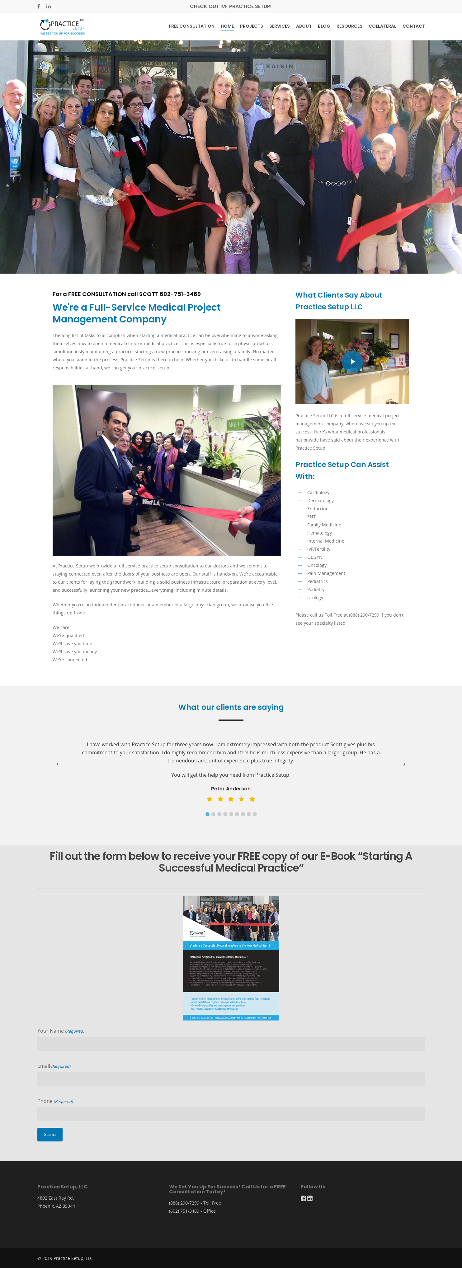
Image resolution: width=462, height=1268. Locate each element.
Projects (251, 26)
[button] (207, 814)
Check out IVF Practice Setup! (231, 6)
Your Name (60, 1031)
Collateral (382, 26)
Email (53, 1066)
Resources (349, 26)
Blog (324, 26)
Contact (414, 26)
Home (227, 26)
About (304, 26)
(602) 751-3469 (184, 1211)
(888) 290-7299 (184, 1203)
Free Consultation (191, 26)
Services (279, 26)
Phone (55, 1101)
